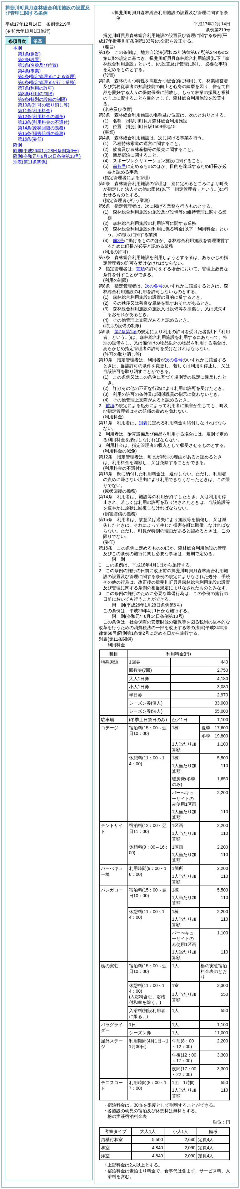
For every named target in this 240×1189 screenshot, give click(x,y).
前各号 (119, 166)
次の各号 (153, 285)
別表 (143, 422)
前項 (140, 268)
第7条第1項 (125, 331)
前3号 (118, 240)
